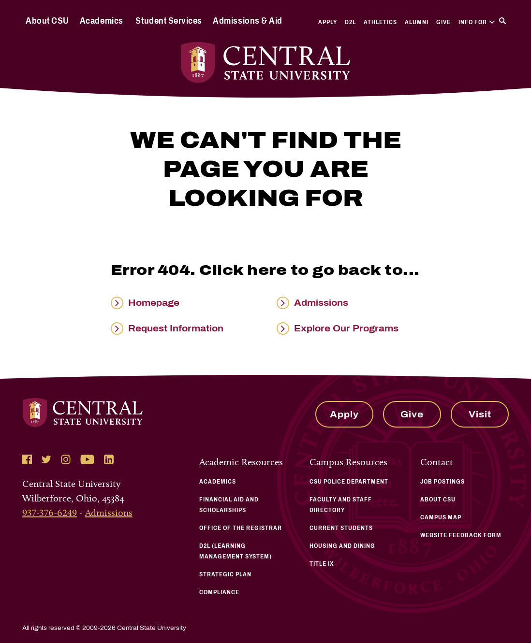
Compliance (219, 592)
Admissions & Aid (247, 21)
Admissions (109, 512)
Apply (327, 22)
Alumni (416, 22)
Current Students (341, 528)
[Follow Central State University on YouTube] (87, 459)
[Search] (502, 20)
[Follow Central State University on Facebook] (27, 459)
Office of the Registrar (240, 528)
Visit (480, 414)
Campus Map (440, 517)
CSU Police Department (349, 481)
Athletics (380, 22)
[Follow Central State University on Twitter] (46, 459)
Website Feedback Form (461, 535)
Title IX (322, 563)
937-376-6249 (49, 512)
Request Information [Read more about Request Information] (175, 328)
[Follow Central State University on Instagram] (66, 459)
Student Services (168, 21)
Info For (476, 22)
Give (443, 22)
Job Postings (442, 481)
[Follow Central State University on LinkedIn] (109, 459)
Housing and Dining (342, 546)
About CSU (47, 21)
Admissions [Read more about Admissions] (321, 303)
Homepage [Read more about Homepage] (153, 303)
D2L (350, 22)
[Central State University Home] (265, 62)
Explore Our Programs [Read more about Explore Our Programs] (346, 328)
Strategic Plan (225, 574)
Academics (101, 21)
